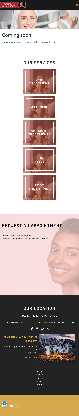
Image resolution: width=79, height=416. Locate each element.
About (39, 371)
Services (39, 375)
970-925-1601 (30, 357)
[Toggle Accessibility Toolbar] (4, 403)
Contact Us (39, 385)
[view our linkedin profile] (47, 329)
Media (39, 381)
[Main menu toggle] (76, 5)
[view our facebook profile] (32, 329)
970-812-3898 (47, 322)
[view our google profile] (42, 329)
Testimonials (39, 378)
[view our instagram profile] (37, 329)
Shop (39, 388)
